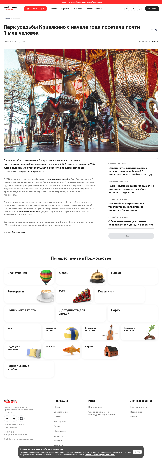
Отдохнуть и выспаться (14, 347)
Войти (133, 416)
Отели (63, 273)
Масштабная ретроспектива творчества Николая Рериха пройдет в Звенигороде (126, 207)
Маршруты (66, 9)
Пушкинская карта (22, 310)
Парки (116, 310)
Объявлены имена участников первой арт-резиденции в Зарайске (130, 223)
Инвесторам (95, 407)
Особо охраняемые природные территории (101, 413)
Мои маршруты (138, 407)
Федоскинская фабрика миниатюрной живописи (81, 2)
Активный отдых (51, 329)
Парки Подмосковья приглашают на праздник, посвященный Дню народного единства (131, 189)
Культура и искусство (90, 329)
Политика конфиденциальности (15, 433)
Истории (98, 9)
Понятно (137, 452)
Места (55, 9)
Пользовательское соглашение (14, 426)
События (79, 9)
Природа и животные (129, 329)
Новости (89, 9)
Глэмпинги (106, 291)
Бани (10, 328)
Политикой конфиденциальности (100, 455)
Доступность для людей (72, 311)
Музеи (62, 291)
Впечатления (17, 273)
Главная (7, 19)
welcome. (10, 401)
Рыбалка (50, 346)
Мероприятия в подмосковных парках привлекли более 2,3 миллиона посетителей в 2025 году (130, 171)
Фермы (89, 346)
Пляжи (116, 273)
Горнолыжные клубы (18, 367)
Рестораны (16, 291)
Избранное (136, 411)
